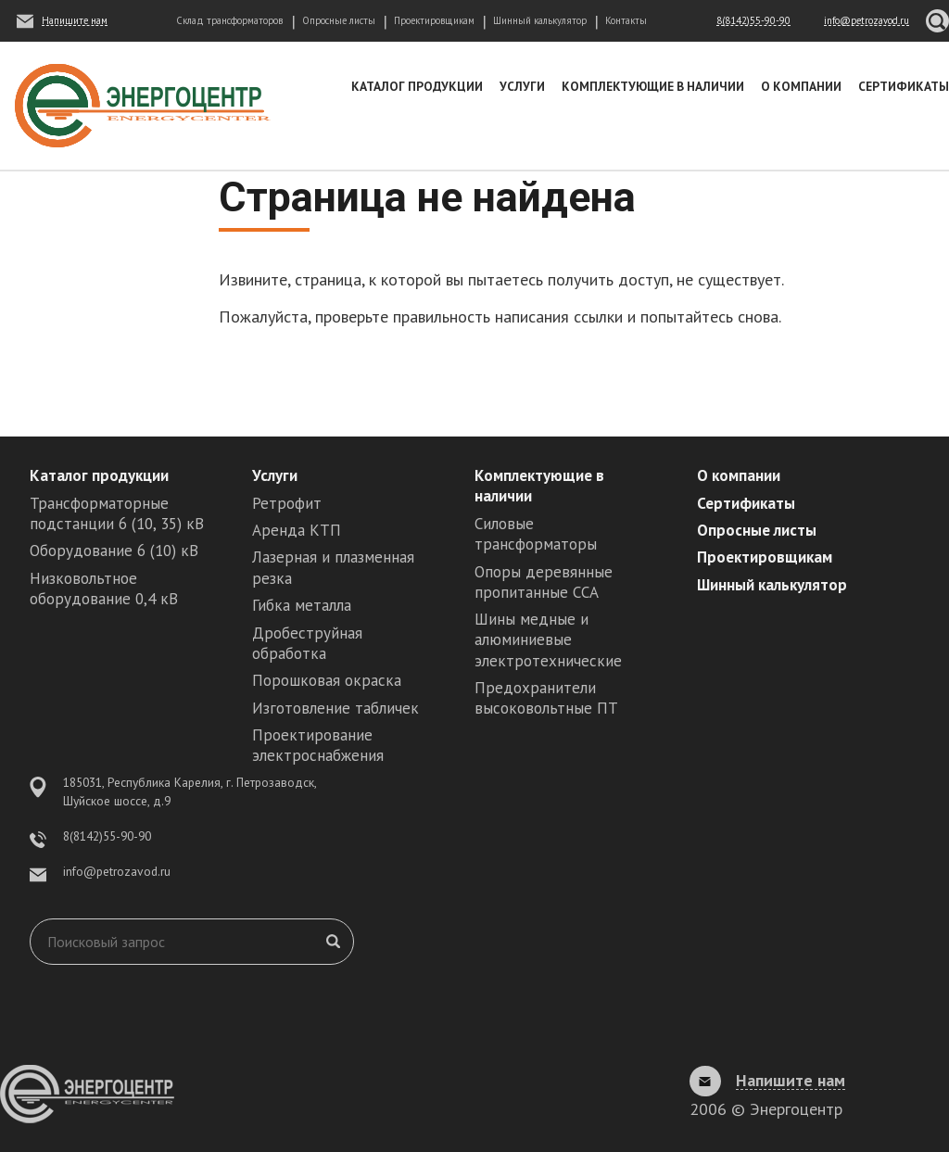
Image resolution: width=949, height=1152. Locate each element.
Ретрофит (287, 503)
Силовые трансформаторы (535, 533)
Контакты (626, 20)
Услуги (522, 86)
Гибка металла (301, 605)
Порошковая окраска (326, 680)
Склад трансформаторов (229, 20)
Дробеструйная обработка (307, 643)
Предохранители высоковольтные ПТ (546, 697)
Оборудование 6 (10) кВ (114, 550)
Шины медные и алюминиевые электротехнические (548, 639)
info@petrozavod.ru (117, 871)
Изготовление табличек (335, 708)
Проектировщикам (434, 20)
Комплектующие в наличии (653, 86)
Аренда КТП (296, 530)
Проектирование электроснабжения (318, 745)
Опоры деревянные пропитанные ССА (543, 582)
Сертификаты (903, 86)
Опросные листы (338, 20)
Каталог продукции (417, 86)
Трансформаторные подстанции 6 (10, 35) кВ (117, 513)
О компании (801, 86)
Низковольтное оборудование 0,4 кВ (104, 588)
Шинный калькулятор (540, 20)
